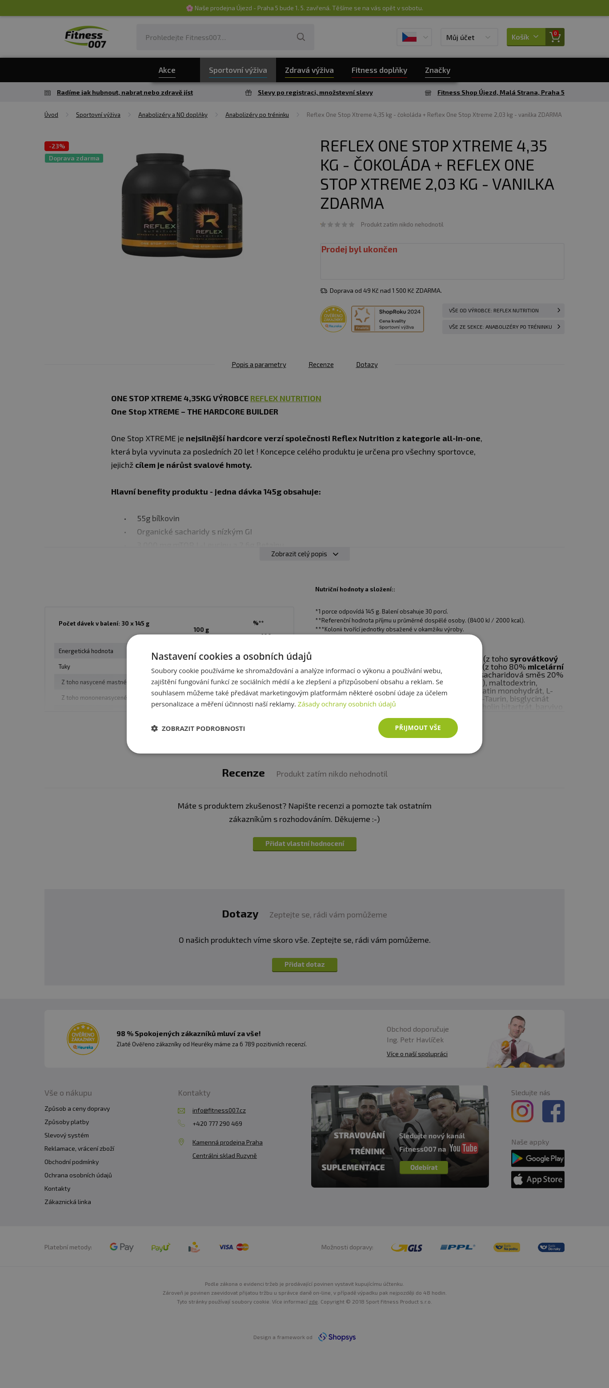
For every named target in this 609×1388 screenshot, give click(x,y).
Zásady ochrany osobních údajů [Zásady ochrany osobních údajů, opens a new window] (347, 703)
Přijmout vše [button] (418, 727)
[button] (198, 728)
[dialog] (304, 694)
